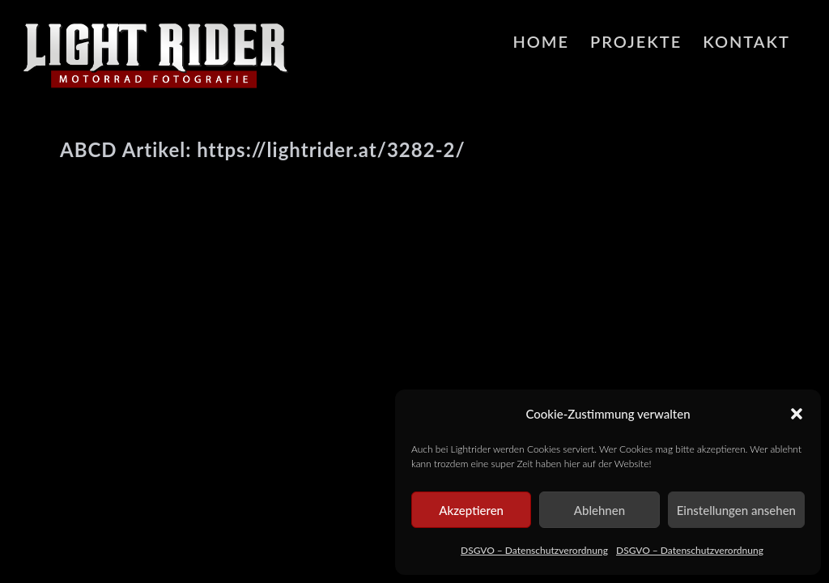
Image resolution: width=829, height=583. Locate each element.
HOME (540, 41)
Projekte (636, 41)
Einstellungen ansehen (736, 510)
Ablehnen (599, 510)
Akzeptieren (471, 510)
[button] (797, 414)
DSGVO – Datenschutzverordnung (534, 550)
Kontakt (746, 41)
